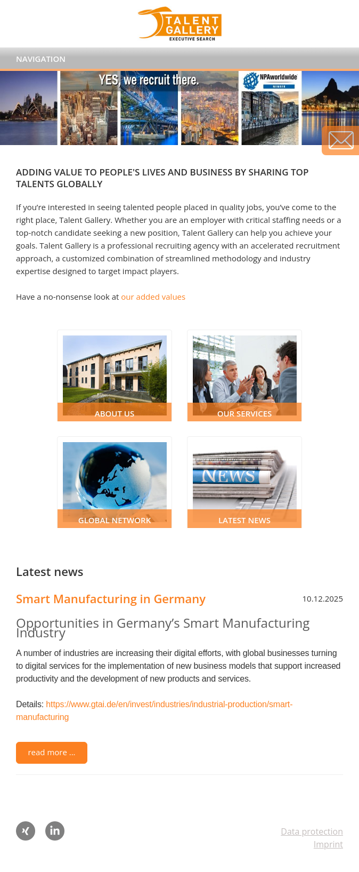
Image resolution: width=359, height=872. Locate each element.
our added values (153, 296)
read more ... (51, 752)
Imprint (328, 844)
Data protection (312, 831)
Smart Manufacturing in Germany (111, 598)
